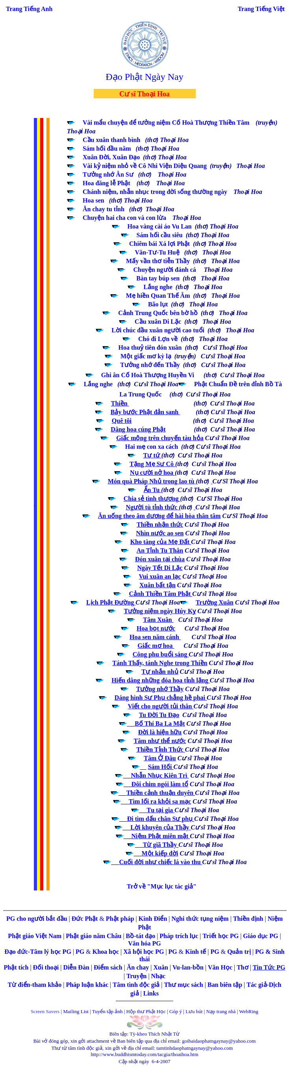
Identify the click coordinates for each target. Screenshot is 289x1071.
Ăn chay (138, 967)
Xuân (161, 967)
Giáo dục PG (260, 936)
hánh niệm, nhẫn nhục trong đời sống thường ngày (157, 191)
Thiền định (248, 918)
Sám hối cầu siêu (160, 235)
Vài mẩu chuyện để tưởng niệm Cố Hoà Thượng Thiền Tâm (166, 122)
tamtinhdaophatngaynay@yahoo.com (194, 1048)
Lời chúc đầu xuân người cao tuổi (157, 330)
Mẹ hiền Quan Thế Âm (158, 295)
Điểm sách (108, 967)
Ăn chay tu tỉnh (103, 209)
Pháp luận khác (88, 984)
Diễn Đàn (76, 967)
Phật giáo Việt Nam (34, 936)
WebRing (248, 1011)
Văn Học (220, 967)
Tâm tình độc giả (137, 984)
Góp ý (175, 1011)
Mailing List (76, 1011)
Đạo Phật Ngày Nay (144, 77)
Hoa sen (93, 200)
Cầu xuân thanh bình (111, 139)
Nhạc (158, 976)
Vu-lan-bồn (188, 967)
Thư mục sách (183, 984)
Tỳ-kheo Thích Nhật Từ (155, 1034)
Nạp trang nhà (221, 1011)
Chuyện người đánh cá (165, 269)
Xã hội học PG (143, 951)
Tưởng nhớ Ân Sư (108, 174)
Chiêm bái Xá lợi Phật (159, 243)
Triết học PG (222, 936)
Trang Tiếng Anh (29, 9)
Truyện (137, 976)
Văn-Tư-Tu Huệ (157, 252)
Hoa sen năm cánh (155, 637)
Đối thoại (47, 967)
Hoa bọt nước (156, 628)
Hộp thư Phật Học (146, 1011)
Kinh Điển (154, 918)
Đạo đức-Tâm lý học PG (38, 951)
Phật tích (17, 967)
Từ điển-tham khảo (35, 984)
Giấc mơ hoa (155, 645)
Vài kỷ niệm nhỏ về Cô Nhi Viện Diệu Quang (145, 165)
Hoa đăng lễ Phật (106, 183)
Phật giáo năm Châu (93, 936)
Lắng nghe (98, 384)
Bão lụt (158, 304)
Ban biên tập (224, 984)
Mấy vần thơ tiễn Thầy (158, 261)
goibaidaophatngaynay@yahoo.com (219, 1041)
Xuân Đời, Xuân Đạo (111, 157)
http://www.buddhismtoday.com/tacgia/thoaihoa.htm (144, 1054)
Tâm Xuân (158, 619)
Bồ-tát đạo (141, 936)
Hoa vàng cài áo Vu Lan (160, 226)
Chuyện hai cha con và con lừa (124, 217)
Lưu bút (193, 1011)
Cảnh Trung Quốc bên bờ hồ (158, 313)
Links (151, 993)
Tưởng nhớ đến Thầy (150, 364)
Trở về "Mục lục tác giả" (161, 886)
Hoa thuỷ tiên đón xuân (150, 347)
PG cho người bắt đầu (36, 918)
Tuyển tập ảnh (107, 1011)
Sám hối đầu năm (107, 148)
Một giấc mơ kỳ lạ (145, 356)
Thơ (243, 967)
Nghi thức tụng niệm (200, 918)
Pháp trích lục (178, 936)
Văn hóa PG (144, 943)
